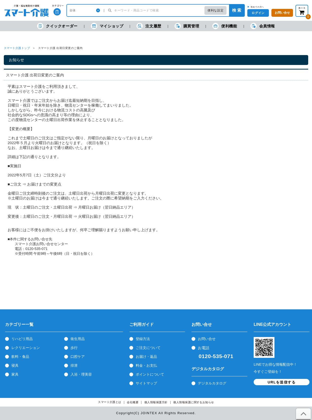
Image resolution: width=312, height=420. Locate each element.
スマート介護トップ (17, 47)
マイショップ (107, 26)
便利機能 (224, 26)
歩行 (74, 347)
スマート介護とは (109, 402)
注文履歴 (148, 26)
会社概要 (132, 402)
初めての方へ (257, 7)
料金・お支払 (146, 365)
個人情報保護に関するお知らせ (193, 402)
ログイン (258, 13)
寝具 (15, 365)
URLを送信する (282, 382)
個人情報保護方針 (156, 402)
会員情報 (262, 26)
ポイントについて (150, 374)
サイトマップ (146, 383)
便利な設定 (215, 10)
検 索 (236, 10)
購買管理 (187, 26)
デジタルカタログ (212, 383)
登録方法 (143, 339)
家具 (15, 374)
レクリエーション (25, 347)
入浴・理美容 (81, 374)
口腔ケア (78, 356)
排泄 (74, 365)
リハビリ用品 (22, 339)
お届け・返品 (146, 356)
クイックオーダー (57, 26)
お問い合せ (207, 339)
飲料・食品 (20, 356)
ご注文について (148, 347)
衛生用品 (78, 339)
